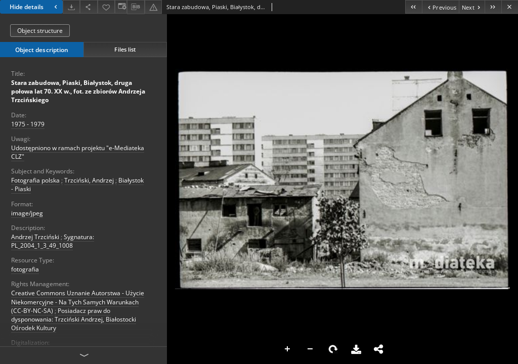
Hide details (35, 7)
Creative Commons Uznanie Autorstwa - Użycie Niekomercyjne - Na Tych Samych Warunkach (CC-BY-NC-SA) (77, 301)
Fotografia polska (35, 180)
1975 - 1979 (28, 124)
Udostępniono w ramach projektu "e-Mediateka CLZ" (77, 152)
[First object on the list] (413, 7)
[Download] (71, 7)
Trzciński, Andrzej (89, 180)
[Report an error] (153, 7)
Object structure (40, 30)
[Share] (88, 7)
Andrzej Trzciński (35, 237)
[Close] (509, 7)
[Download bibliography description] (135, 7)
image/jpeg (27, 213)
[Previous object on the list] (440, 7)
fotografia (25, 269)
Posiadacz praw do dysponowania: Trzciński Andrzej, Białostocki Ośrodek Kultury (73, 319)
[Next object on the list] (472, 7)
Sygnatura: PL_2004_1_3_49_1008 (52, 241)
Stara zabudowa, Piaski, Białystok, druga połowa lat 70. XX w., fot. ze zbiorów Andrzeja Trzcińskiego (78, 91)
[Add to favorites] (106, 7)
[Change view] (121, 7)
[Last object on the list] (493, 7)
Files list (125, 49)
